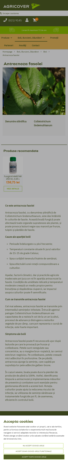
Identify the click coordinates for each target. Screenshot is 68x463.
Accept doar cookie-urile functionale (33, 451)
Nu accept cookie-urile (33, 446)
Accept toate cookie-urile (34, 457)
